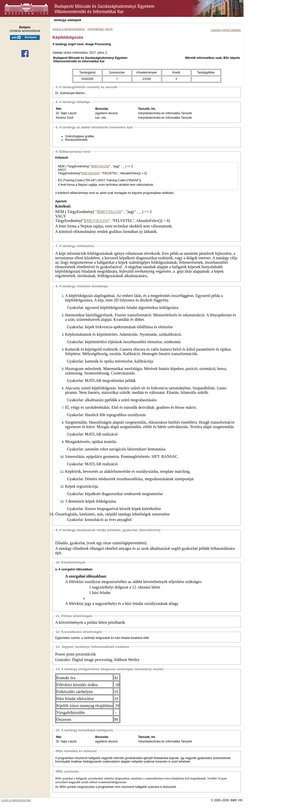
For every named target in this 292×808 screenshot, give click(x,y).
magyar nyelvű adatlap (226, 30)
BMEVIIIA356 (100, 166)
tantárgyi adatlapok (67, 20)
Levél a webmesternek (16, 800)
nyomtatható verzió (100, 29)
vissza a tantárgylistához (68, 29)
